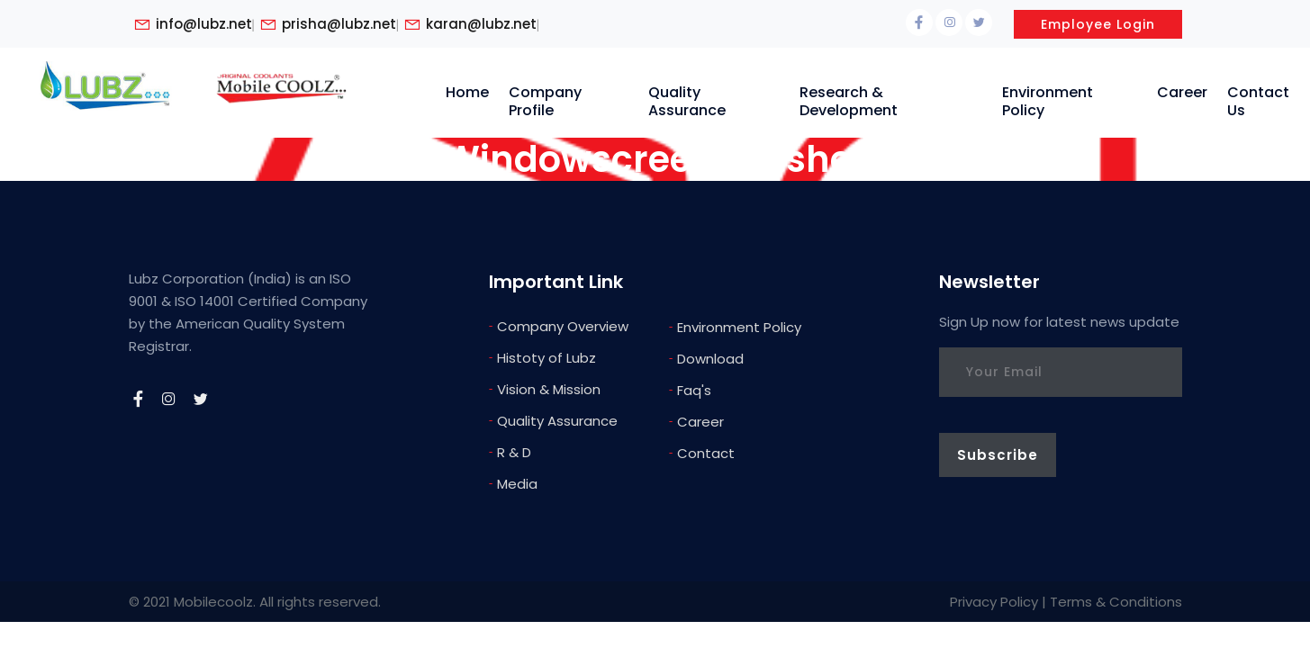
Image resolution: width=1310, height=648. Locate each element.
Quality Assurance (687, 101)
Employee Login (1098, 24)
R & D (510, 451)
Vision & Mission (545, 388)
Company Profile (545, 101)
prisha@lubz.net (339, 24)
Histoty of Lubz (542, 356)
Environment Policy (1047, 101)
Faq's (690, 389)
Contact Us (1258, 101)
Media (513, 482)
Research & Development (849, 101)
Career (1182, 92)
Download (706, 357)
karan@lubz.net (481, 24)
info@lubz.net (204, 24)
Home (467, 92)
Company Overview (558, 325)
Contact (702, 452)
